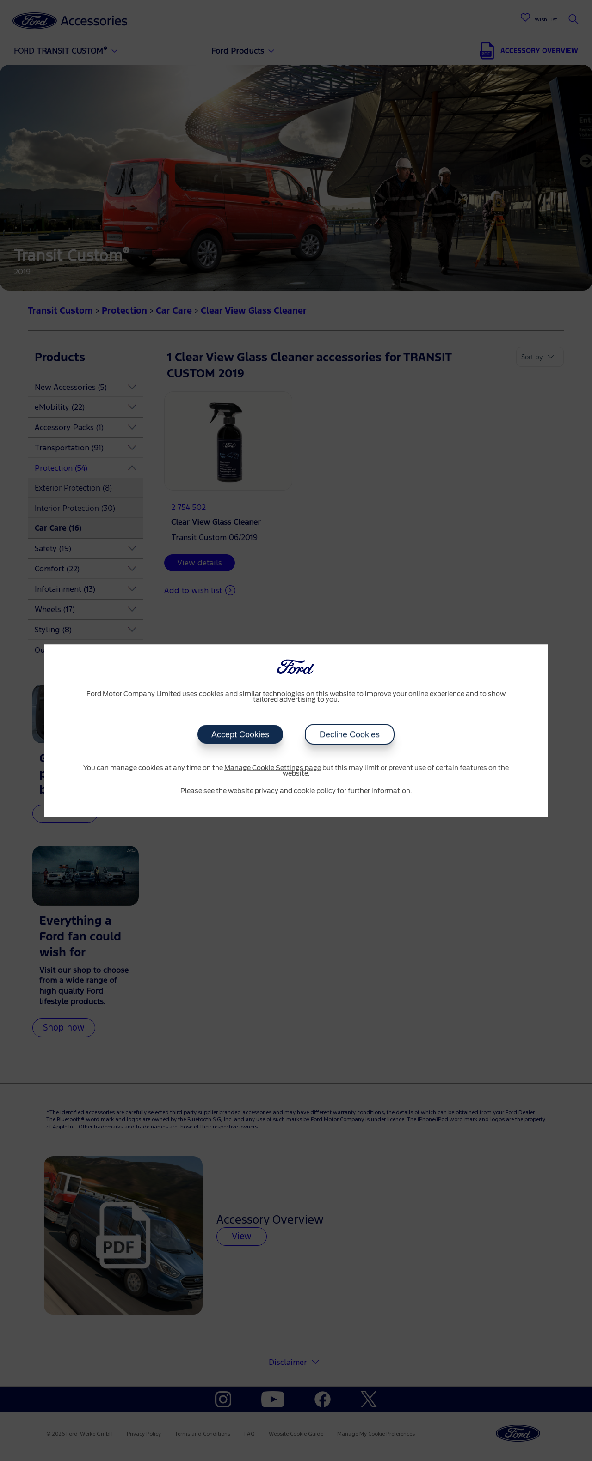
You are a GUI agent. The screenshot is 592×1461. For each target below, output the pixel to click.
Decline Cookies (350, 734)
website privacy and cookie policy (282, 791)
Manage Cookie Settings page (272, 768)
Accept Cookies (240, 734)
